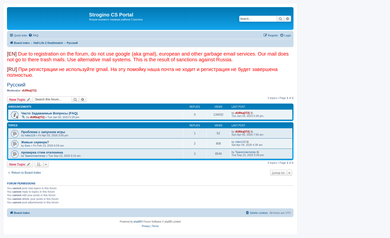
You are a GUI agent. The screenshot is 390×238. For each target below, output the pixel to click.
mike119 (30, 135)
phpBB (137, 221)
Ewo (27, 145)
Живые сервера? (35, 142)
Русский (16, 84)
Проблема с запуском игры (43, 132)
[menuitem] (33, 35)
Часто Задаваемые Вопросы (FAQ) (49, 113)
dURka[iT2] (29, 90)
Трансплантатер (35, 155)
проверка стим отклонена (42, 152)
